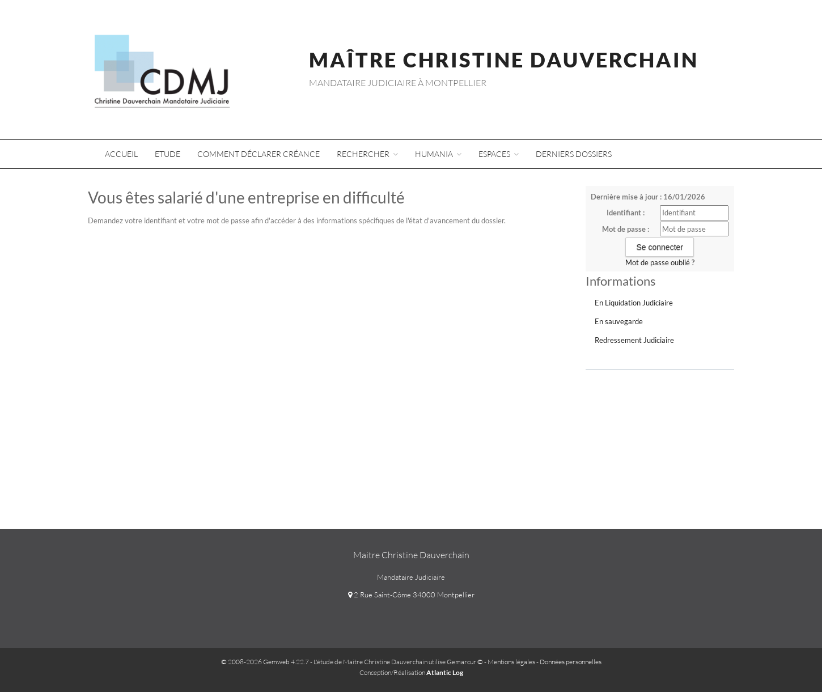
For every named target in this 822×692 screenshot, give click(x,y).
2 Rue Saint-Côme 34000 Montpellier (411, 594)
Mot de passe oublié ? (659, 262)
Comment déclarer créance (258, 154)
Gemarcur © (465, 661)
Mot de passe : (625, 229)
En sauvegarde (619, 321)
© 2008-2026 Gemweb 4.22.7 (265, 661)
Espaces (498, 154)
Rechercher (367, 154)
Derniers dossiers (574, 154)
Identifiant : (626, 212)
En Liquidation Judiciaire (634, 302)
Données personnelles (570, 661)
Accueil (121, 154)
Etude (167, 154)
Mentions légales (511, 661)
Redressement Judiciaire (634, 340)
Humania (438, 154)
